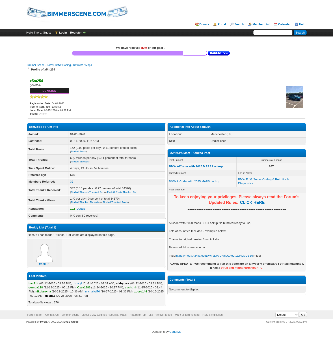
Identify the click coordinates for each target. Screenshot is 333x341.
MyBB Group (70, 321)
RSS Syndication (212, 314)
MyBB (43, 321)
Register (76, 32)
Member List (261, 24)
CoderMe (175, 331)
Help (302, 24)
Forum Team (34, 314)
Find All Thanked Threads (85, 202)
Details (81, 208)
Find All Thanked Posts (115, 202)
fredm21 (44, 262)
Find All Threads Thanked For (87, 192)
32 (71, 181)
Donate (204, 24)
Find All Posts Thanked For (122, 192)
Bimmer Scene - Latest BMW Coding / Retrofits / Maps (59, 65)
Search (239, 24)
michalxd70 (92, 291)
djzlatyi (77, 283)
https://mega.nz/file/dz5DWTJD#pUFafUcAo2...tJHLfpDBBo (214, 255)
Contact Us (51, 314)
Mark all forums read (187, 314)
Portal (222, 24)
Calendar (284, 24)
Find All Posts (78, 151)
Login (63, 32)
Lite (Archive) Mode (160, 314)
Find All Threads (80, 161)
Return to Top (138, 314)
